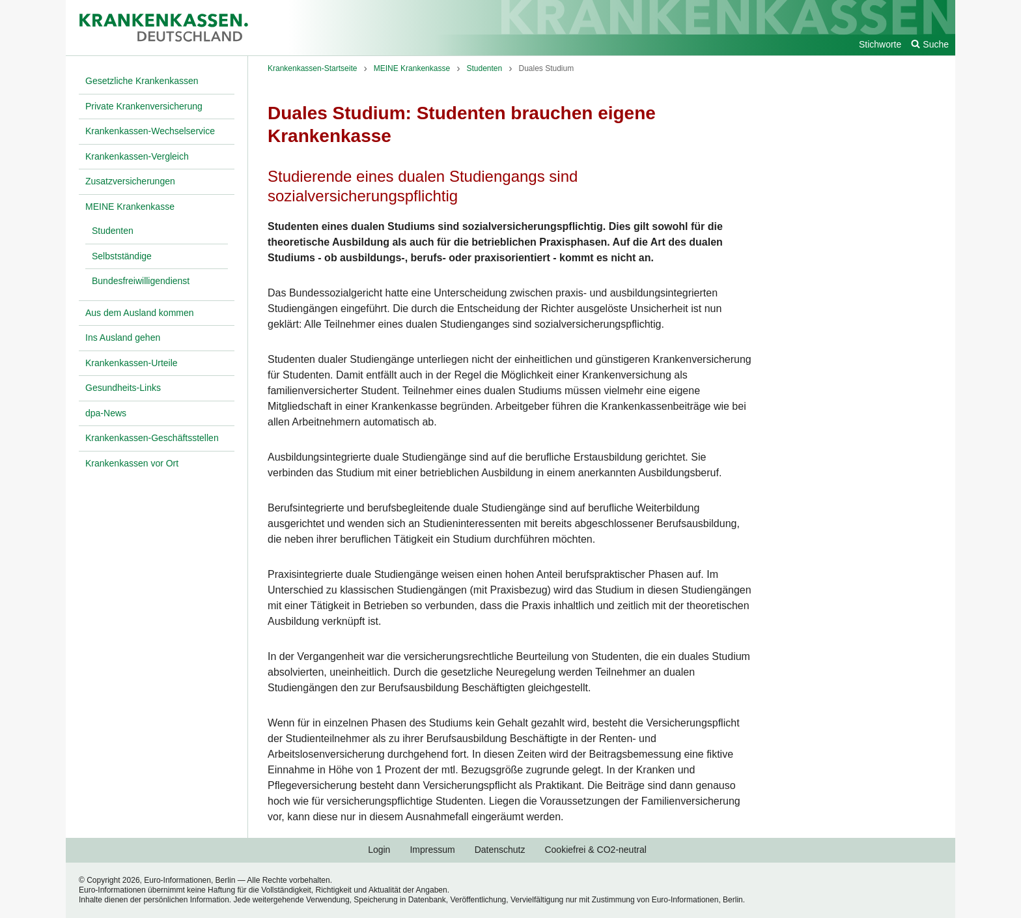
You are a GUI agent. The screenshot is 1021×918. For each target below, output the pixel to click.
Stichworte (880, 44)
